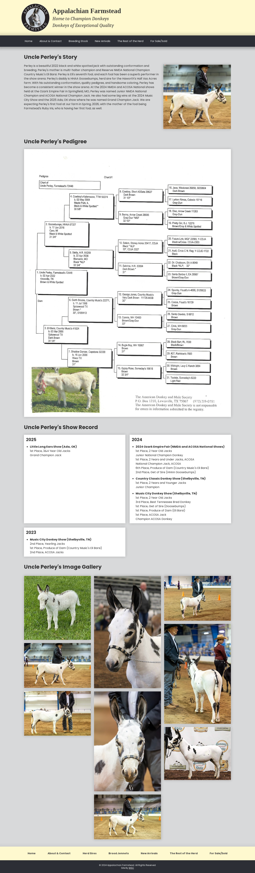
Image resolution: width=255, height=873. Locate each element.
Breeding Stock (78, 41)
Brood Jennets (119, 853)
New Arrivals (102, 41)
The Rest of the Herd (130, 41)
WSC (131, 867)
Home (28, 41)
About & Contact (50, 41)
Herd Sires (90, 853)
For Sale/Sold (159, 41)
